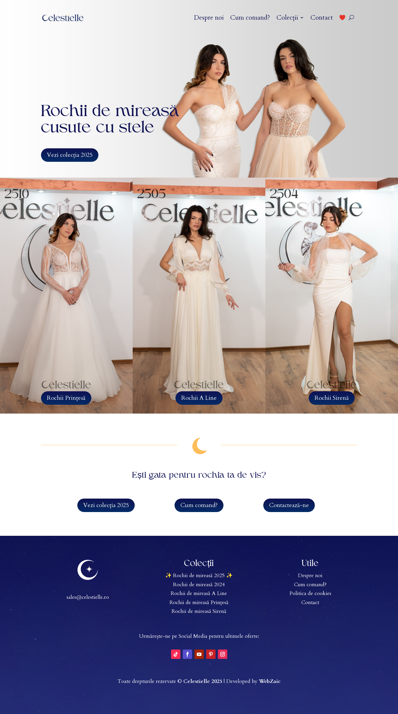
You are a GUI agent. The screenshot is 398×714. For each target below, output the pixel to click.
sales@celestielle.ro (87, 597)
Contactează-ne (289, 505)
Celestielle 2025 (202, 681)
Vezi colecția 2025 (70, 155)
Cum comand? (250, 17)
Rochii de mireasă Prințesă (199, 602)
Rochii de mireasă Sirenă (199, 611)
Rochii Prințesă (66, 398)
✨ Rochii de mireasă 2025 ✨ (199, 575)
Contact (321, 17)
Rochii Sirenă (332, 398)
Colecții (287, 17)
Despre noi (209, 17)
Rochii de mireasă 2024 (199, 584)
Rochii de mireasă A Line (199, 593)
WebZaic (270, 681)
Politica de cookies (310, 593)
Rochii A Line (199, 398)
